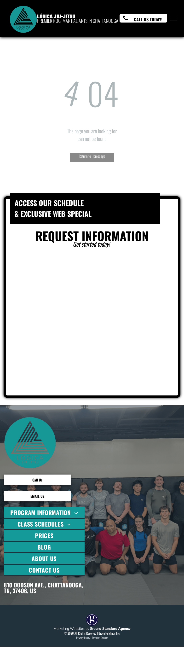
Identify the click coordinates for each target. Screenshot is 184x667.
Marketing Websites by (71, 628)
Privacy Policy (83, 638)
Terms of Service (100, 638)
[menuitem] (44, 513)
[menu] (173, 19)
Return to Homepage (92, 156)
